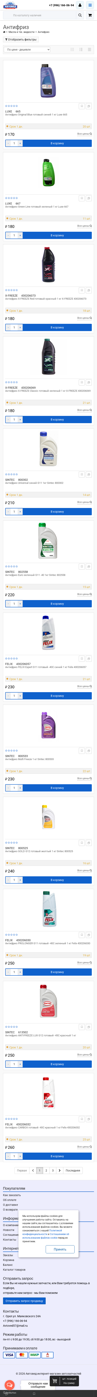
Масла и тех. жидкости (21, 32)
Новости (8, 1230)
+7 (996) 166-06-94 (61, 5)
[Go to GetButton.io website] (9, 1393)
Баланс (8, 1264)
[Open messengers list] (10, 1385)
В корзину (57, 143)
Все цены (84, 133)
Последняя (73, 1170)
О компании (11, 1225)
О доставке (10, 1204)
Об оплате (9, 1200)
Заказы (8, 1255)
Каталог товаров (14, 1269)
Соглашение (11, 1234)
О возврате (10, 1209)
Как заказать (12, 1195)
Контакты (9, 1239)
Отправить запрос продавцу (24, 1300)
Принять (60, 1249)
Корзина (8, 1260)
